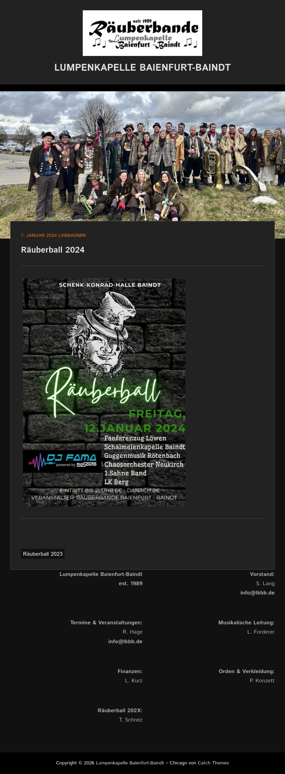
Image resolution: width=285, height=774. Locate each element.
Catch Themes (213, 763)
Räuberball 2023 (42, 554)
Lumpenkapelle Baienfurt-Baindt (142, 68)
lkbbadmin (72, 235)
